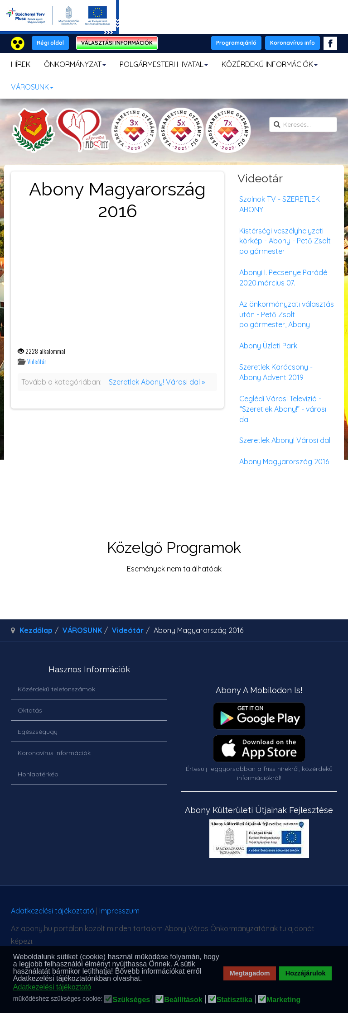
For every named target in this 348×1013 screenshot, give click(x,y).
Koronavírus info (292, 42)
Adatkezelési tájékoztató (52, 910)
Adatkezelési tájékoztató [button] (52, 987)
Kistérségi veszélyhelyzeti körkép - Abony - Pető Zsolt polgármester (285, 241)
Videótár (36, 361)
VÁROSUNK (32, 86)
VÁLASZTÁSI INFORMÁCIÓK (117, 42)
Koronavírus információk (54, 753)
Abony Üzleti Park (268, 345)
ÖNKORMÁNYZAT (75, 64)
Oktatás (30, 710)
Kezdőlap (36, 630)
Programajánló (236, 42)
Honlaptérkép (38, 774)
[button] (144, 979)
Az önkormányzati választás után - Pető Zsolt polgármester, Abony (286, 314)
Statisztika (234, 999)
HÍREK (20, 64)
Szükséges (131, 999)
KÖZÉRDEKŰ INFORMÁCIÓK (270, 64)
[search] (303, 124)
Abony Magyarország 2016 (284, 461)
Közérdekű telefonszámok (56, 689)
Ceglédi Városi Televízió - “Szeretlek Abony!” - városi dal (282, 409)
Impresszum (119, 910)
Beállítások (183, 999)
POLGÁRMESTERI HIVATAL (164, 64)
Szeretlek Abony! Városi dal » (157, 381)
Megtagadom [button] (250, 973)
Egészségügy (38, 732)
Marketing (283, 999)
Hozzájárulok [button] (305, 973)
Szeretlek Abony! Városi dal (284, 440)
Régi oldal (50, 42)
